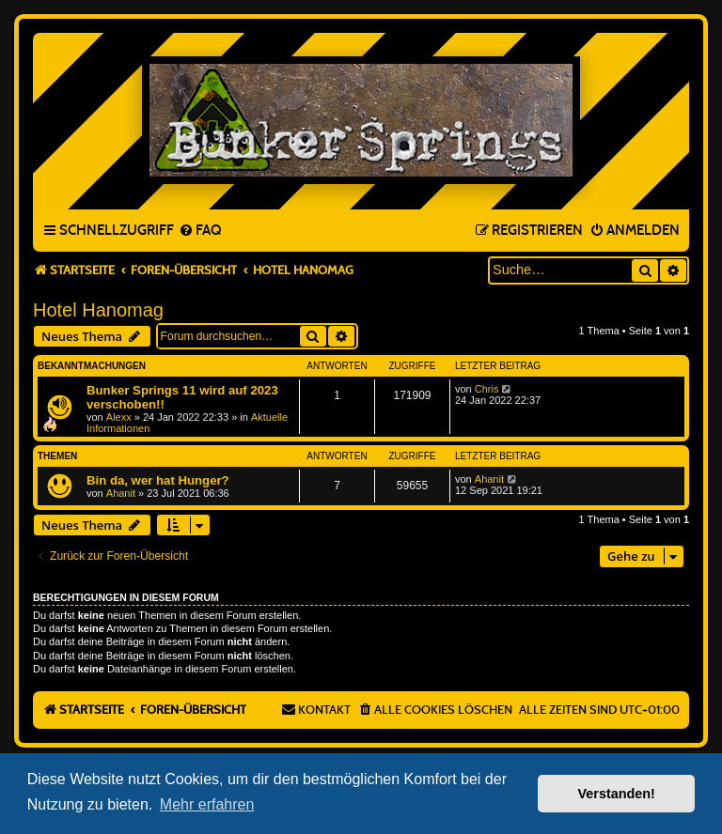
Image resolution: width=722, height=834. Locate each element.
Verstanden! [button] (616, 793)
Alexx (119, 417)
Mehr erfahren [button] (207, 804)
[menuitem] (200, 231)
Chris (487, 388)
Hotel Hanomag (98, 310)
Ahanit (120, 493)
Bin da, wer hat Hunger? (157, 480)
